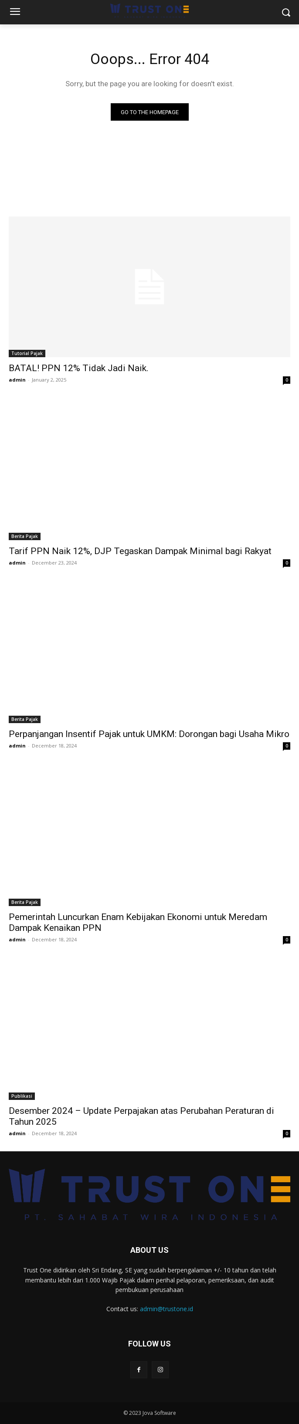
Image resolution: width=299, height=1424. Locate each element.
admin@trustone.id (166, 1309)
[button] (286, 12)
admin (17, 379)
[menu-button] (15, 12)
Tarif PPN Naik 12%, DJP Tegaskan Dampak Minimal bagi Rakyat (140, 551)
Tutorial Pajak (27, 353)
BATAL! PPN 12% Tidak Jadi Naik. (79, 368)
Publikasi (21, 1096)
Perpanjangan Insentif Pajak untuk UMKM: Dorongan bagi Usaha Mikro (149, 734)
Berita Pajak (24, 536)
